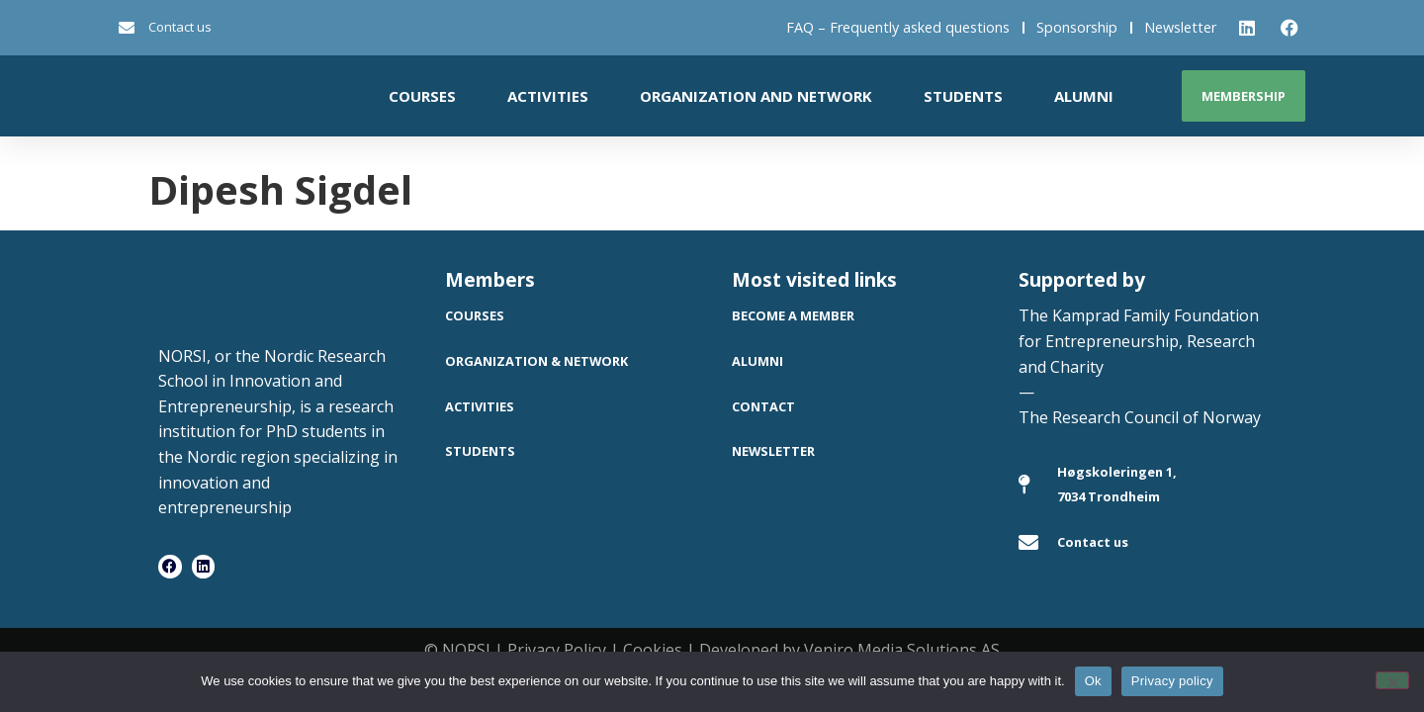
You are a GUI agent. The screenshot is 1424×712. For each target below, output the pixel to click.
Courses (422, 96)
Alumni (1083, 96)
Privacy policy (1172, 680)
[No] (1392, 680)
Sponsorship (1076, 27)
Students (963, 96)
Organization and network (756, 96)
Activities (547, 96)
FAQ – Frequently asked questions (898, 27)
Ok (1093, 680)
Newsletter (1180, 27)
